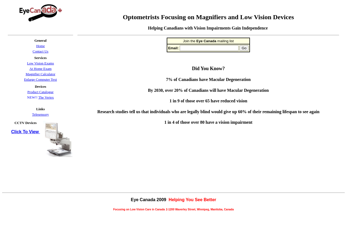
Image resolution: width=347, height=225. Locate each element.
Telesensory (40, 114)
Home (40, 46)
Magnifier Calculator (40, 74)
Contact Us (40, 51)
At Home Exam (41, 69)
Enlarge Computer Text (40, 79)
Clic (15, 131)
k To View (29, 131)
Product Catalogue (40, 92)
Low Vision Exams (40, 63)
